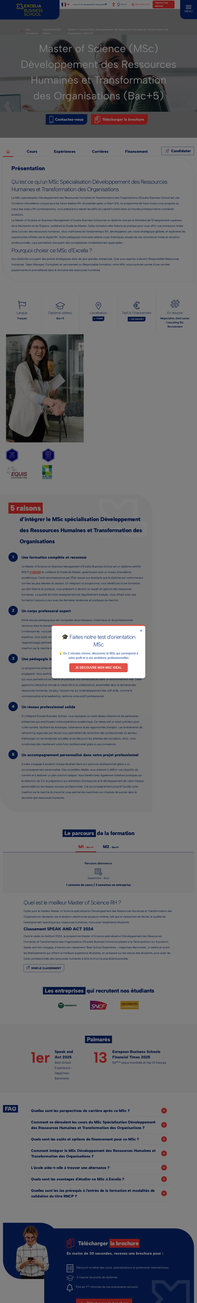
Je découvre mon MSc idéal (98, 667)
